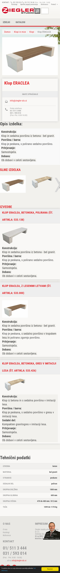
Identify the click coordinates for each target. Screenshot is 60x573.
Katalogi (14, 4)
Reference (44, 4)
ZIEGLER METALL (18, 10)
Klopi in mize (20, 32)
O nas (5, 529)
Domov (7, 32)
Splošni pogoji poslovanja (29, 4)
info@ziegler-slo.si (18, 100)
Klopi (31, 32)
